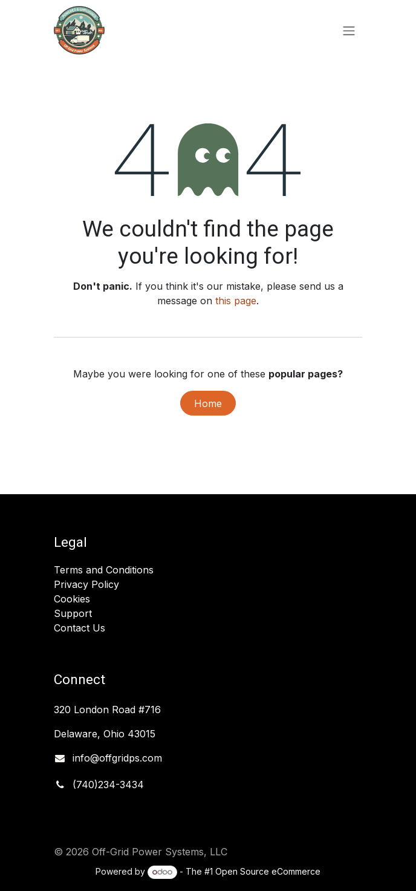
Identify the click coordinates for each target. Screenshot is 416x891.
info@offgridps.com (117, 758)
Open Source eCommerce (267, 871)
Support (73, 613)
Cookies (72, 599)
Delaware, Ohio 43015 (106, 734)
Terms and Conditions (104, 570)
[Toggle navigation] (349, 30)
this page (235, 301)
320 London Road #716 (107, 709)
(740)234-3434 (108, 784)
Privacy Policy (86, 584)
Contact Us (79, 628)
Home (208, 403)
